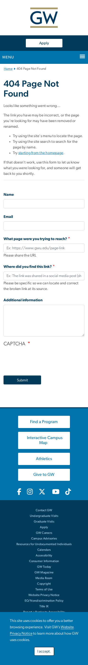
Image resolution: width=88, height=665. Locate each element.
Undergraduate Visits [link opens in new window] (44, 516)
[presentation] (39, 359)
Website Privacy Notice (44, 595)
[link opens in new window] (44, 422)
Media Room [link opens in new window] (44, 578)
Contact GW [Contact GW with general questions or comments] (44, 510)
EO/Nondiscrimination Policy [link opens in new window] (44, 600)
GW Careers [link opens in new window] (44, 532)
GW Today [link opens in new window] (44, 566)
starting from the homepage (40, 153)
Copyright (44, 583)
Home (8, 68)
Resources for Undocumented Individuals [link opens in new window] (44, 544)
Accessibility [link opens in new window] (44, 555)
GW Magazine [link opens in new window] (44, 572)
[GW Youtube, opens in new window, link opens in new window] (55, 492)
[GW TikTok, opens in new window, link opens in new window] (68, 492)
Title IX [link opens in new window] (44, 606)
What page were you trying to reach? (35, 239)
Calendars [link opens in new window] (44, 549)
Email (8, 217)
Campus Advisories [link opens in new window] (44, 538)
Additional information (23, 300)
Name (9, 194)
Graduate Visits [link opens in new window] (44, 521)
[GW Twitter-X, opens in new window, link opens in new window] (42, 492)
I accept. (44, 651)
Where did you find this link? (28, 267)
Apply (44, 43)
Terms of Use (44, 589)
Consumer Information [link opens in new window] (44, 561)
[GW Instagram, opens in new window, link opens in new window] (30, 492)
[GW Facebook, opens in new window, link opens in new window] (19, 492)
